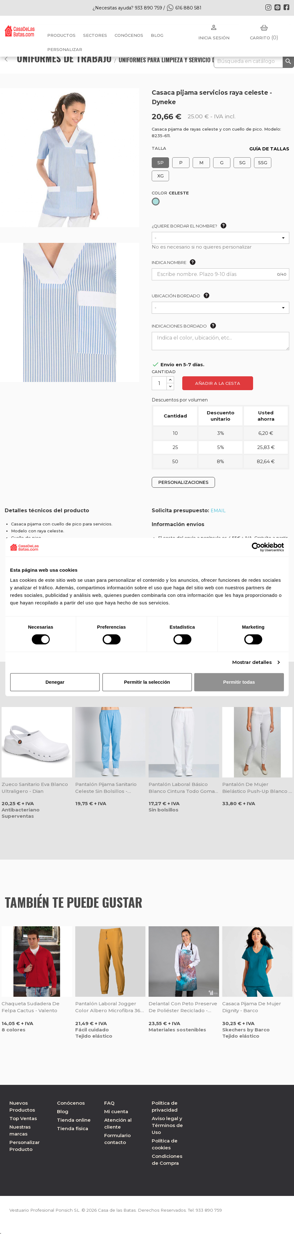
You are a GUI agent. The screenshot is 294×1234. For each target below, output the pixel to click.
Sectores (95, 35)
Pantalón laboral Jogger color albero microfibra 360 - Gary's (109, 1007)
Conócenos (129, 35)
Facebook (286, 7)
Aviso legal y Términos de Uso (167, 1125)
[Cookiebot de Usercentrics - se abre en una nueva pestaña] (256, 547)
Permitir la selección (147, 682)
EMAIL (218, 510)
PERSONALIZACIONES (183, 482)
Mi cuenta (116, 1111)
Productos (61, 35)
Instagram (268, 7)
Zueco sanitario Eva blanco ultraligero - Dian (35, 787)
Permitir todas (239, 682)
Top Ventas (23, 1118)
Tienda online (74, 1120)
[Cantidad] (159, 383)
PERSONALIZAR (64, 49)
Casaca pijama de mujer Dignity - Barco (251, 1007)
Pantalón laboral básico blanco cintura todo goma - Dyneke (183, 788)
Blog (62, 1111)
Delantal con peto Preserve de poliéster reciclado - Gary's (183, 1007)
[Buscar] (254, 61)
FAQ (109, 1103)
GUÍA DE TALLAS (269, 149)
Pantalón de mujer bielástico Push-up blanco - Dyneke (256, 788)
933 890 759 (213, 1210)
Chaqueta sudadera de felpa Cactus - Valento (30, 1007)
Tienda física (72, 1128)
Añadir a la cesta (217, 383)
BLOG (157, 35)
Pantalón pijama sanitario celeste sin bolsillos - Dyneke (106, 788)
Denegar (54, 682)
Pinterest (277, 7)
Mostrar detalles (252, 662)
